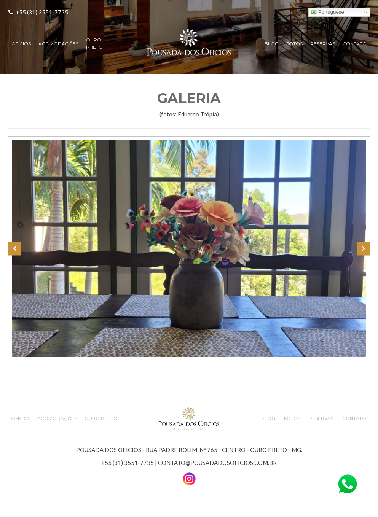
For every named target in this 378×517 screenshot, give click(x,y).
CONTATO (355, 43)
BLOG (272, 43)
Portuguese (327, 12)
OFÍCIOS (21, 43)
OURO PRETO (94, 43)
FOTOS (294, 43)
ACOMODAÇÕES (58, 43)
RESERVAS (322, 43)
